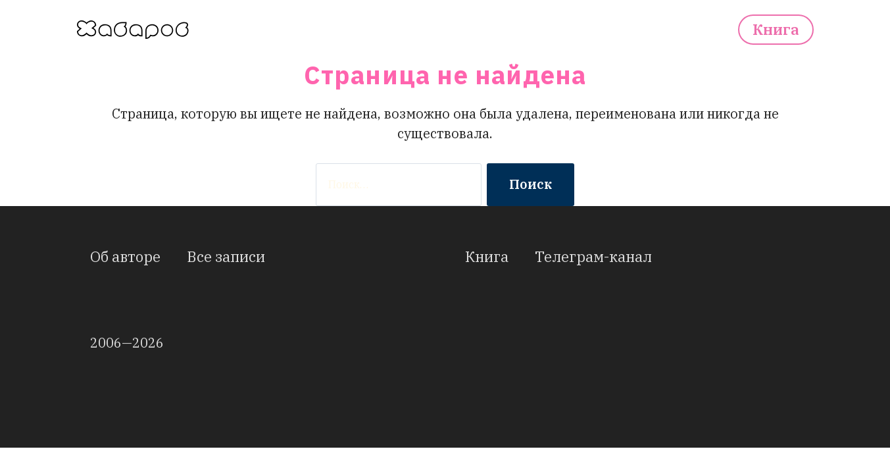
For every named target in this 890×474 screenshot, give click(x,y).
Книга (776, 29)
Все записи (226, 256)
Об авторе (125, 256)
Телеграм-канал (593, 256)
